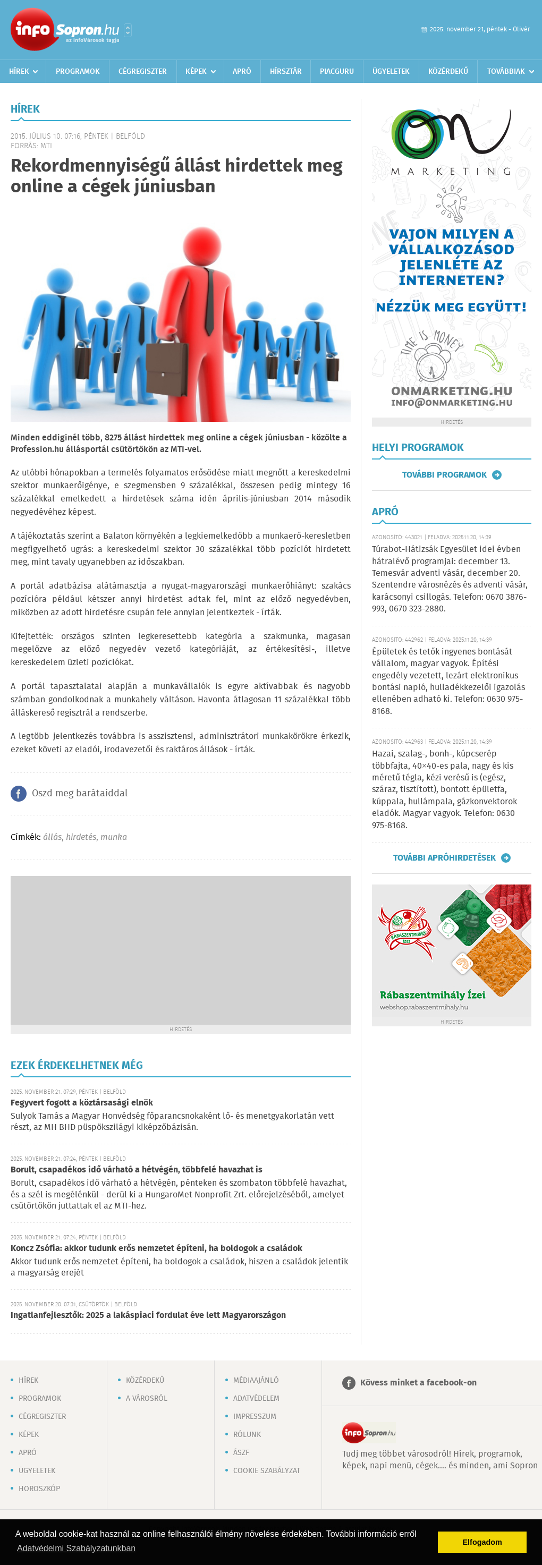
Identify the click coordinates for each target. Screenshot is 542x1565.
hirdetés (81, 837)
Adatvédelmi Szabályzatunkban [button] (76, 1548)
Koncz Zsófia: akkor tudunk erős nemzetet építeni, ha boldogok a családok (156, 1248)
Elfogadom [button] (482, 1542)
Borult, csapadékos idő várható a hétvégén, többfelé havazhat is (136, 1170)
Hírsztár (286, 72)
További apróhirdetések (444, 858)
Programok (78, 72)
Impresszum (254, 1417)
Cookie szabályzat (266, 1471)
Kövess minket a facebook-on (418, 1383)
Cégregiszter (142, 72)
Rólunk (247, 1435)
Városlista (128, 30)
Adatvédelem (256, 1399)
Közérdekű (448, 72)
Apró (242, 72)
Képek (196, 72)
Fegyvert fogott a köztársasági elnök (82, 1103)
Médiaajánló (256, 1381)
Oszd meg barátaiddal (80, 793)
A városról (146, 1399)
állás (52, 837)
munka (113, 837)
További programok (444, 475)
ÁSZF (241, 1453)
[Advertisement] (181, 950)
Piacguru (337, 72)
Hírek (19, 72)
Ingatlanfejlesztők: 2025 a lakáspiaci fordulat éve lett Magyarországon (148, 1315)
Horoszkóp (39, 1489)
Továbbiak (506, 72)
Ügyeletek (391, 72)
